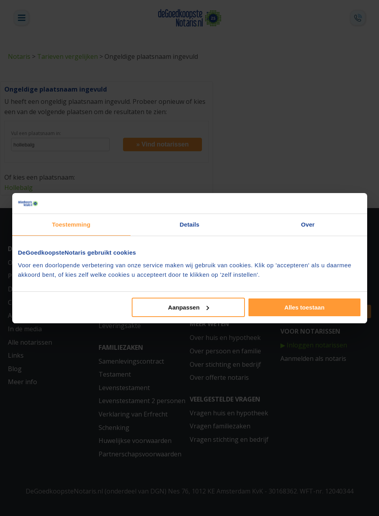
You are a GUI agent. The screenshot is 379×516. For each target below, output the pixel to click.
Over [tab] (308, 224)
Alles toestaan (304, 307)
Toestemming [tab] (71, 224)
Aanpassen (188, 307)
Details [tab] (190, 224)
